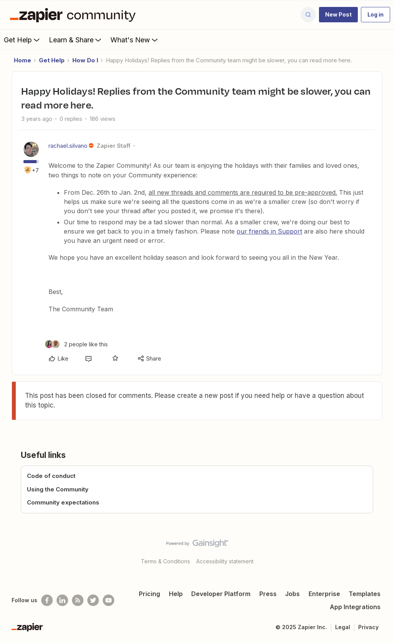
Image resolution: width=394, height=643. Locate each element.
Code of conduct (51, 475)
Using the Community (57, 489)
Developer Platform (220, 594)
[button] (338, 14)
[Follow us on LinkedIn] (62, 600)
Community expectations (63, 502)
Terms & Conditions (165, 561)
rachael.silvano (67, 145)
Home (22, 60)
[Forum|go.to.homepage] (74, 14)
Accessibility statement (225, 561)
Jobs (292, 594)
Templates (365, 594)
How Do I (85, 60)
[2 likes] (76, 344)
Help (176, 594)
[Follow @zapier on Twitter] (93, 600)
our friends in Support (269, 231)
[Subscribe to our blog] (77, 600)
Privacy (368, 627)
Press (268, 594)
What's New (134, 39)
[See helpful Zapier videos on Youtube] (108, 600)
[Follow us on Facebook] (47, 600)
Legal (342, 627)
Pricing (149, 594)
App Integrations (355, 607)
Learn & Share (76, 39)
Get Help (22, 39)
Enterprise (324, 594)
